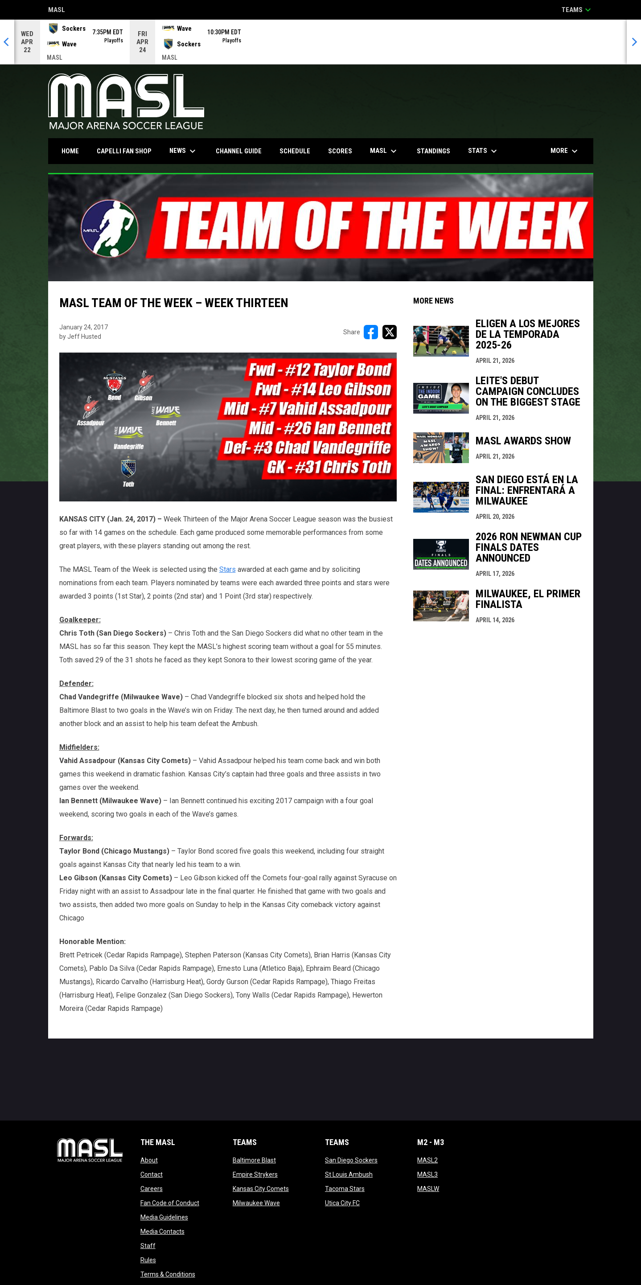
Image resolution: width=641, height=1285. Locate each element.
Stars (227, 569)
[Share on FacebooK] (371, 332)
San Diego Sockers (351, 1160)
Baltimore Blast (254, 1160)
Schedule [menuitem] (294, 151)
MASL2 (427, 1160)
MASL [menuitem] (384, 151)
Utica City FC (342, 1203)
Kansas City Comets (261, 1188)
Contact (151, 1174)
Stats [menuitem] (483, 151)
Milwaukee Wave (256, 1203)
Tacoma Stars (345, 1188)
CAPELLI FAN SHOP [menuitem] (127, 151)
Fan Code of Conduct (169, 1203)
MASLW (428, 1188)
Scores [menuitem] (340, 151)
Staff (148, 1245)
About (149, 1160)
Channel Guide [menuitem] (239, 151)
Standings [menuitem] (433, 151)
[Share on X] (389, 332)
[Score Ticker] (320, 42)
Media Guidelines (164, 1217)
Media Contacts (162, 1231)
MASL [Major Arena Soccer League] (56, 10)
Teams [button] (577, 9)
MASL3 (427, 1174)
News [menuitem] (183, 151)
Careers (151, 1188)
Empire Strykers (255, 1174)
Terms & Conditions (167, 1274)
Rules (148, 1260)
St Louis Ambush (349, 1174)
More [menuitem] (565, 151)
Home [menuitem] (70, 151)
